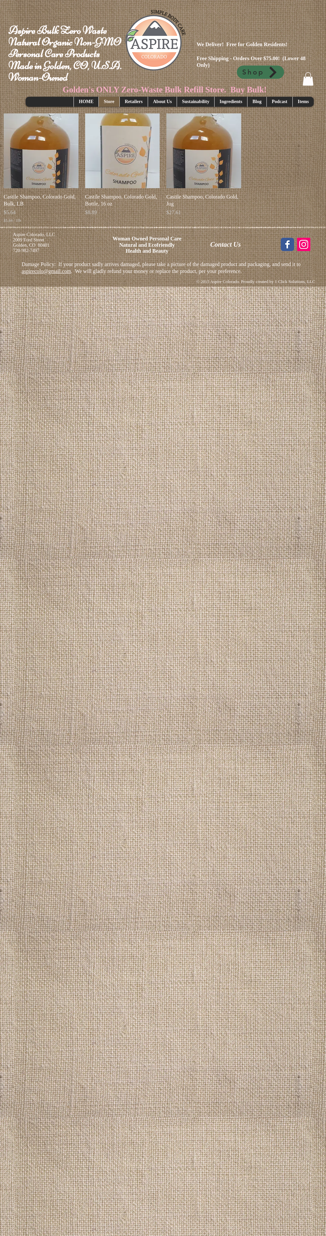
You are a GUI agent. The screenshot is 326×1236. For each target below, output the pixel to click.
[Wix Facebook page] (287, 244)
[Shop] (260, 72)
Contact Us (225, 244)
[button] (308, 79)
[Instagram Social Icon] (303, 244)
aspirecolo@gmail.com (46, 271)
